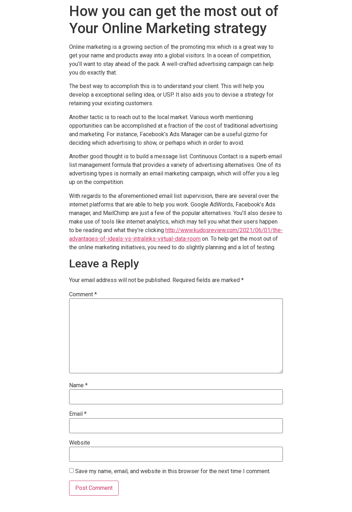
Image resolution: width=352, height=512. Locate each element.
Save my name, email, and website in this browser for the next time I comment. (172, 471)
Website (79, 443)
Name (78, 385)
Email (78, 414)
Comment (83, 294)
